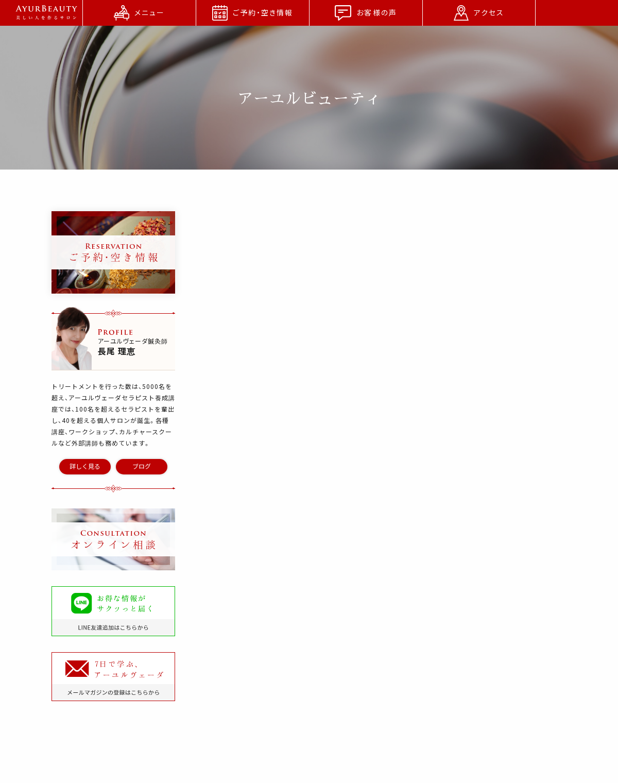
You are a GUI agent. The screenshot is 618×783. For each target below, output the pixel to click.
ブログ (141, 466)
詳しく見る (85, 466)
